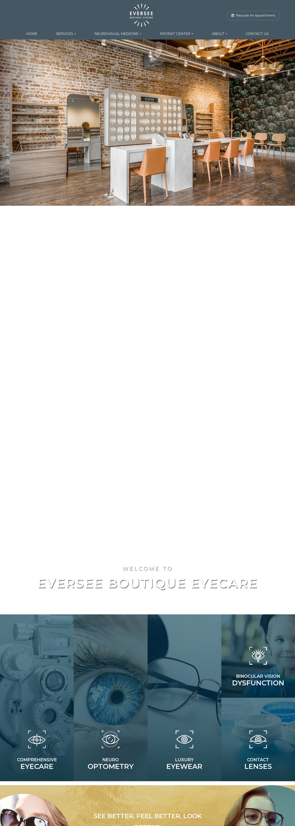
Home (31, 34)
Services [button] (66, 34)
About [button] (219, 34)
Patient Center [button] (176, 34)
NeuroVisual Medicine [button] (118, 34)
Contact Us (257, 34)
